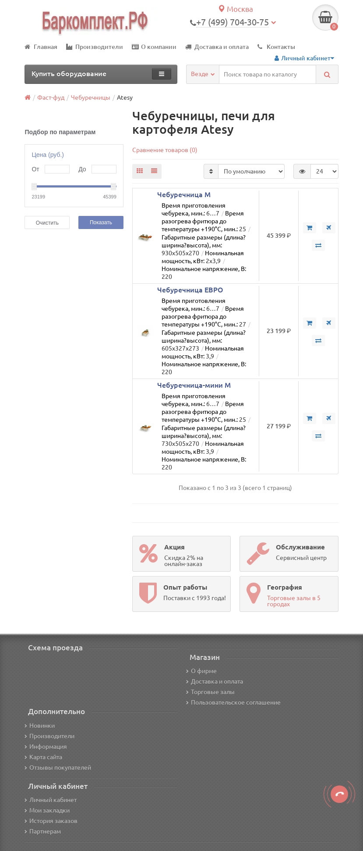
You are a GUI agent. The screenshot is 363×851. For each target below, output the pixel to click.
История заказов (51, 820)
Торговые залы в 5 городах (294, 601)
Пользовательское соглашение (233, 702)
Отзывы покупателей (58, 767)
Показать (101, 222)
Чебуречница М (184, 194)
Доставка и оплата (217, 46)
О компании (154, 46)
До (82, 169)
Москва (235, 9)
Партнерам (43, 831)
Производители (94, 46)
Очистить (47, 223)
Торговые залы (210, 691)
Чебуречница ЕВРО (190, 290)
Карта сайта (43, 757)
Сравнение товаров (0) (164, 149)
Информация (46, 746)
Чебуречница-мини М (194, 385)
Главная (41, 46)
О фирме (201, 670)
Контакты (276, 46)
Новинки (40, 725)
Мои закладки (47, 810)
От (35, 169)
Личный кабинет (51, 799)
